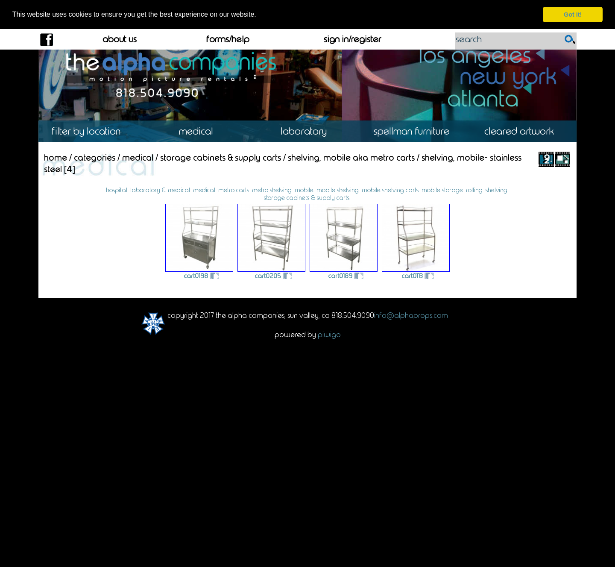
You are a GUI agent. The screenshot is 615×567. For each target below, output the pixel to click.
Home (55, 157)
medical (204, 190)
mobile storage (442, 190)
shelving (496, 190)
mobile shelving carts (390, 190)
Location (92, 131)
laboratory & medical (160, 190)
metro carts (233, 190)
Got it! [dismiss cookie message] (573, 14)
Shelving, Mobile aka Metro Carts (351, 157)
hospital (116, 190)
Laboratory (307, 131)
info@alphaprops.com (411, 315)
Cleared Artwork (522, 131)
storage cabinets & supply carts (306, 197)
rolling (474, 190)
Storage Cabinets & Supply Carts (220, 157)
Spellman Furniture (415, 131)
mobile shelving (337, 190)
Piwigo (329, 334)
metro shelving (272, 190)
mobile (304, 190)
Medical (200, 131)
